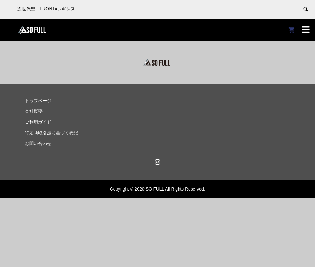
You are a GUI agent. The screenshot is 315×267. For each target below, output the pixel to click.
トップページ (38, 100)
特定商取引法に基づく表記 (51, 132)
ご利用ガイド (38, 122)
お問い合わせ (38, 143)
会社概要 (34, 111)
